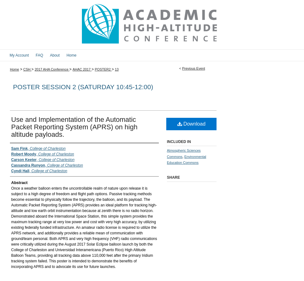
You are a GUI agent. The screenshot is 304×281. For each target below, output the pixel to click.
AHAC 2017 (82, 69)
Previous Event (193, 68)
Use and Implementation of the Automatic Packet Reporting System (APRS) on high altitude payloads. (74, 127)
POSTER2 (103, 69)
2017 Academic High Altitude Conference (152, 24)
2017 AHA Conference (52, 69)
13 (116, 69)
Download (191, 124)
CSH (27, 69)
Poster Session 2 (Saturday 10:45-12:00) (83, 86)
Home (14, 69)
